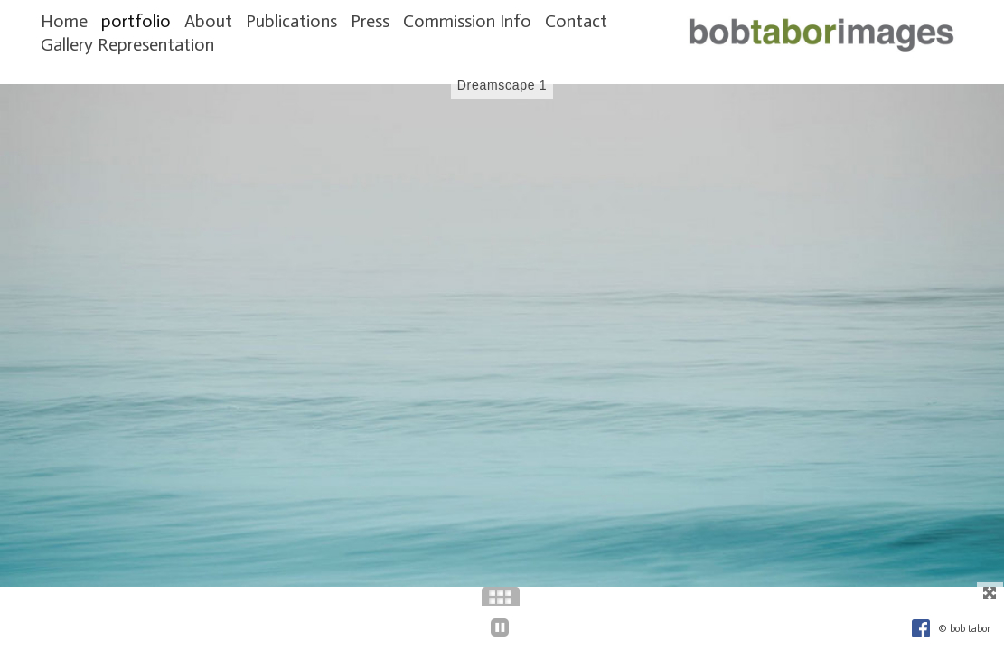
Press (370, 21)
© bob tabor (964, 629)
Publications (291, 21)
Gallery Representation (127, 44)
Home (64, 21)
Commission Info (467, 21)
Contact (576, 21)
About (208, 21)
